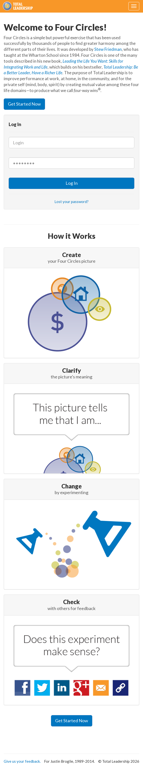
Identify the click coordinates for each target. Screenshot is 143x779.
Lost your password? (71, 201)
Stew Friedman (108, 49)
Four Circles (19, 6)
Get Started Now (24, 104)
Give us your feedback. (22, 761)
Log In (72, 183)
